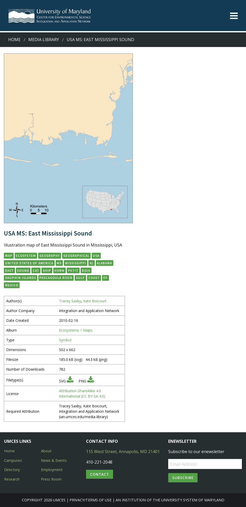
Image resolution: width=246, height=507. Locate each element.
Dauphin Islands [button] (20, 278)
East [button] (9, 270)
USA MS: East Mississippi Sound (100, 39)
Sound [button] (23, 270)
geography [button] (49, 256)
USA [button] (96, 256)
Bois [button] (86, 270)
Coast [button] (94, 278)
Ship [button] (47, 270)
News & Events (54, 460)
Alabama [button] (104, 263)
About (46, 450)
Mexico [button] (11, 285)
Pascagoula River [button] (55, 278)
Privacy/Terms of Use (91, 499)
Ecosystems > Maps (75, 330)
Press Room (51, 479)
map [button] (8, 256)
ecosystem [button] (26, 256)
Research (12, 479)
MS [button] (59, 263)
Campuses (13, 460)
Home (14, 39)
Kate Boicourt (94, 300)
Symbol (65, 339)
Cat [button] (36, 270)
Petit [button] (73, 270)
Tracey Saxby (70, 300)
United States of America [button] (29, 263)
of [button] (105, 278)
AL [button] (92, 263)
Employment (52, 469)
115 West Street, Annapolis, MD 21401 (123, 451)
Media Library (43, 39)
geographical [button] (76, 256)
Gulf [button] (80, 278)
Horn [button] (59, 270)
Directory (12, 469)
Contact (99, 474)
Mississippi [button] (75, 263)
